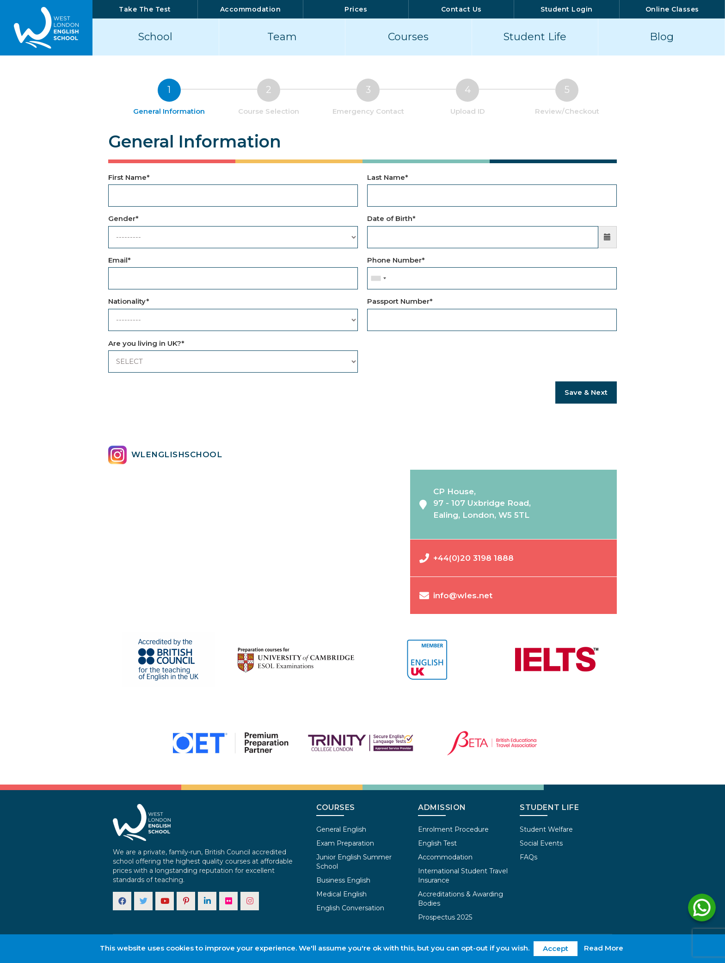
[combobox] (378, 278)
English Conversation (350, 908)
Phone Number (396, 260)
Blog (662, 37)
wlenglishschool (165, 455)
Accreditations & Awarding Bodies (460, 899)
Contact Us (461, 9)
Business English (343, 880)
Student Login (567, 9)
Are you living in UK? (146, 343)
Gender (123, 218)
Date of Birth (391, 218)
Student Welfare (546, 829)
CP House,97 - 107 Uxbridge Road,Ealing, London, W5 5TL (475, 503)
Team (282, 37)
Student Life (535, 37)
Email (119, 260)
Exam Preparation (345, 843)
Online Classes (672, 9)
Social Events (541, 843)
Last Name (387, 177)
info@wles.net (455, 595)
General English (341, 829)
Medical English (341, 894)
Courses (408, 37)
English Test (437, 843)
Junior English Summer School (354, 862)
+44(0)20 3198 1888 (466, 558)
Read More (603, 948)
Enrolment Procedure (453, 829)
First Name (129, 177)
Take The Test (145, 9)
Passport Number (400, 301)
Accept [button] (555, 948)
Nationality (128, 301)
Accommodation (250, 9)
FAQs (528, 857)
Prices (355, 9)
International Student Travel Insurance (463, 875)
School (155, 37)
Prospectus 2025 (445, 917)
